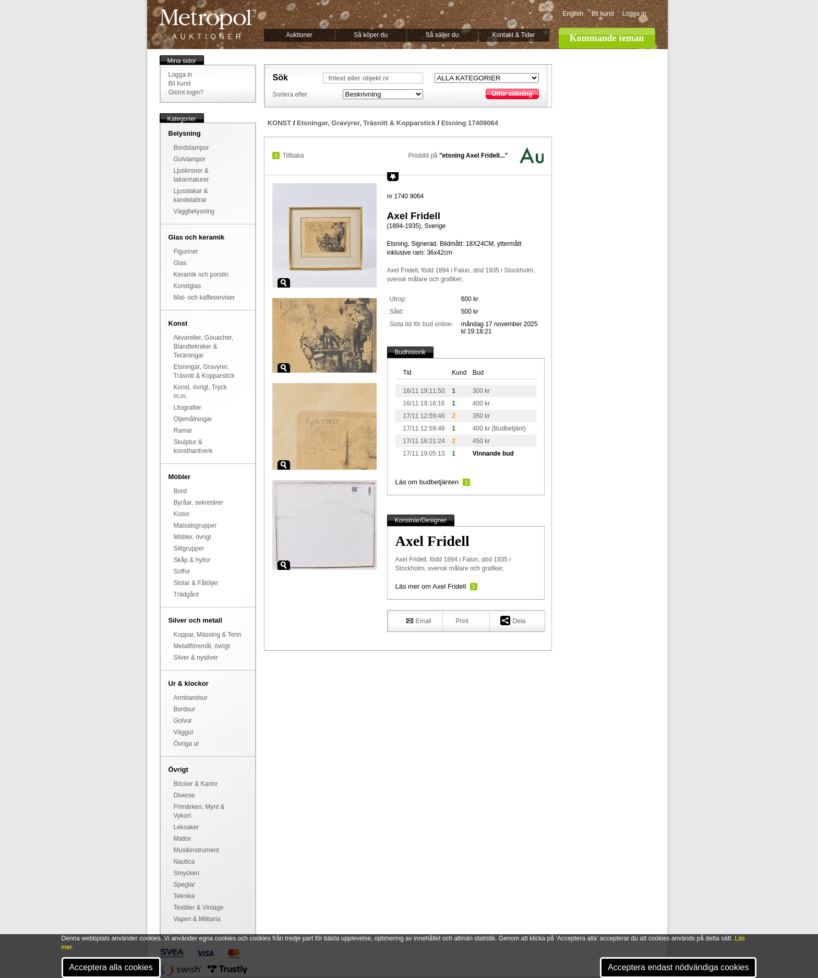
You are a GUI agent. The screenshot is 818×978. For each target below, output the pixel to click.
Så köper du (371, 35)
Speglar (184, 884)
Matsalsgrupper (195, 525)
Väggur (184, 732)
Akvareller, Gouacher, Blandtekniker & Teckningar (204, 346)
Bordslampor (191, 147)
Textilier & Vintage (199, 907)
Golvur (183, 720)
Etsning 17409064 (469, 123)
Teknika (184, 896)
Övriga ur (186, 743)
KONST (280, 123)
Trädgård (186, 594)
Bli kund (603, 13)
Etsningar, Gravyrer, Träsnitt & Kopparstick (366, 123)
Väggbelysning (194, 211)
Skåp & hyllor (192, 560)
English (573, 13)
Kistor (182, 514)
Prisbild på (458, 155)
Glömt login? (186, 92)
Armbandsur (191, 697)
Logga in (634, 13)
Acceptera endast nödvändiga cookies (678, 967)
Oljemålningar (193, 419)
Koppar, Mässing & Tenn (208, 634)
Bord (180, 491)
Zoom (284, 283)
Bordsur (185, 709)
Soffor (182, 571)
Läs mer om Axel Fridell (430, 586)
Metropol (208, 24)
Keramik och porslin (201, 274)
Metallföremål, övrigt (202, 646)
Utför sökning (512, 94)
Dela (513, 620)
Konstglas (187, 286)
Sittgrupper (189, 548)
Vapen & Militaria (197, 919)
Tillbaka (293, 155)
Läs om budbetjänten (427, 482)
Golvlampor (190, 159)
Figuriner (186, 251)
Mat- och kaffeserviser (204, 297)
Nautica (184, 861)
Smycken (186, 873)
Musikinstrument (196, 850)
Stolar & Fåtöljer (196, 583)
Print (462, 621)
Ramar (183, 430)
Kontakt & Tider (513, 35)
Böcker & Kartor (196, 784)
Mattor (182, 838)
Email (418, 620)
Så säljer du (442, 35)
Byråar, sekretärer (198, 502)
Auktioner (299, 35)
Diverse (184, 795)
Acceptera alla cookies (111, 967)
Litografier (187, 407)
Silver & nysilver (196, 657)
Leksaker (186, 827)
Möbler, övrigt (192, 537)
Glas (180, 263)
